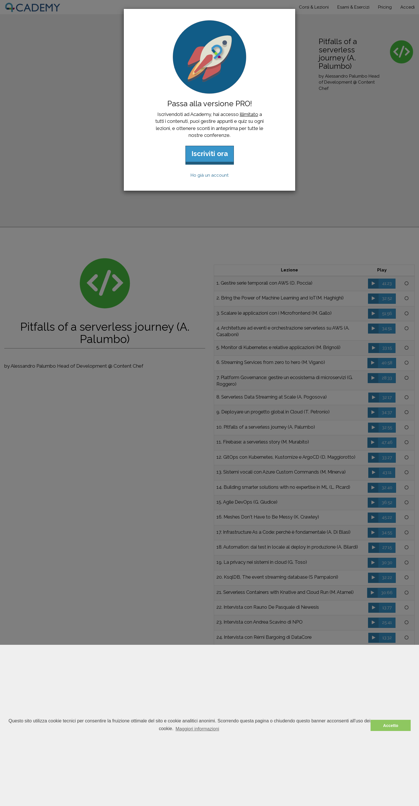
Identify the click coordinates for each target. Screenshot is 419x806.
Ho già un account (209, 175)
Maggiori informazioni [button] (197, 728)
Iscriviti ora (209, 153)
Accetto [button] (390, 725)
